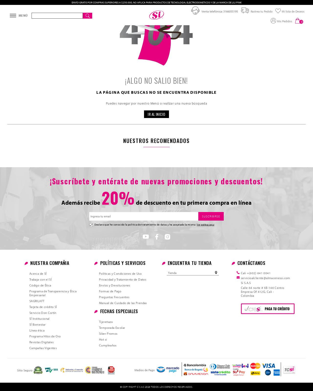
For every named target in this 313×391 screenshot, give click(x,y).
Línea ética (37, 330)
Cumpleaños (108, 345)
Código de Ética (40, 285)
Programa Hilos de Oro (45, 336)
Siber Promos (108, 333)
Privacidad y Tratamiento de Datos (122, 279)
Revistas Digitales (41, 342)
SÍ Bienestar (37, 324)
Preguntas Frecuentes (114, 297)
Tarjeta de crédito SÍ (43, 307)
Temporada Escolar (112, 328)
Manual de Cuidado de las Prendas (123, 303)
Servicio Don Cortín (42, 313)
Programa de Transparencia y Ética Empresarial (53, 293)
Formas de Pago (110, 291)
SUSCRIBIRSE (211, 216)
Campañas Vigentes (43, 348)
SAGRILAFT (36, 301)
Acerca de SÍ (37, 273)
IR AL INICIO (156, 114)
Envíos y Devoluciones (114, 285)
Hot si (103, 339)
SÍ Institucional (39, 318)
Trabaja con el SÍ (40, 279)
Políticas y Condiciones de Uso (120, 273)
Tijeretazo (106, 322)
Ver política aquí (205, 224)
